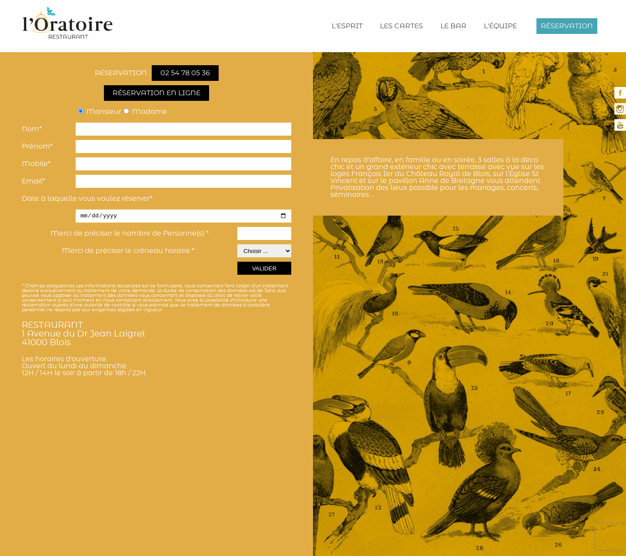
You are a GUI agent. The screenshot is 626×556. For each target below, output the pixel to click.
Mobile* (36, 163)
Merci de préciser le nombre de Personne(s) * (129, 233)
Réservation (567, 26)
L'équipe (500, 26)
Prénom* (37, 146)
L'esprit (347, 26)
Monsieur (104, 111)
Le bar (453, 26)
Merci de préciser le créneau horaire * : (129, 250)
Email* (33, 181)
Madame (149, 111)
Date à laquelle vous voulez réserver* (87, 198)
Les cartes (401, 26)
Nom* (32, 129)
